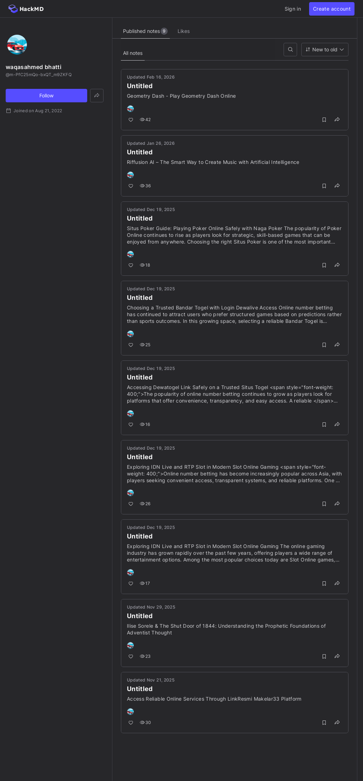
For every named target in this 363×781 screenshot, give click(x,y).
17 (145, 583)
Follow (46, 95)
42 (145, 119)
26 (145, 503)
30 (145, 722)
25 (145, 344)
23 (145, 656)
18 (145, 265)
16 (145, 424)
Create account (332, 9)
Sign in (293, 9)
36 (145, 185)
